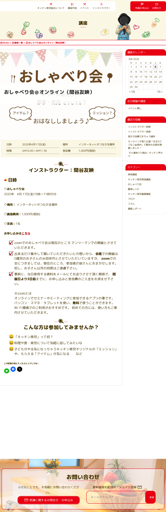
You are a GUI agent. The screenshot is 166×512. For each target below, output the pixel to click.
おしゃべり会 (135, 184)
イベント (84, 8)
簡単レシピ (133, 189)
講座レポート (135, 208)
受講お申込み (142, 8)
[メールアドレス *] (119, 497)
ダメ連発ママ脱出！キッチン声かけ (145, 154)
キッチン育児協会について (51, 8)
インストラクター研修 (139, 126)
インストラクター (101, 8)
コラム (131, 203)
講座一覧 (18, 42)
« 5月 (132, 91)
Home (6, 42)
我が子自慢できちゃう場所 (141, 136)
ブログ (131, 199)
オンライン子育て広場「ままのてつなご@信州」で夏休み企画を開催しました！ (145, 145)
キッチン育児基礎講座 (139, 194)
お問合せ (156, 8)
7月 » (160, 91)
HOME (19, 6)
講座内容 (72, 8)
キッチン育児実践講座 (139, 179)
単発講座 (132, 174)
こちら (26, 233)
